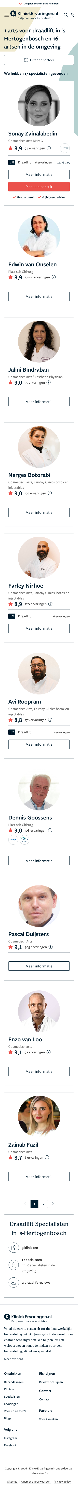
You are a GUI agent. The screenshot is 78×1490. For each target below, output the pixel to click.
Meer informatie (39, 174)
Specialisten (12, 1396)
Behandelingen (14, 1382)
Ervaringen (11, 1404)
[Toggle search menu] (66, 15)
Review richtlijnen (51, 1382)
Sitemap (12, 1481)
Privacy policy (62, 1481)
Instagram (10, 1438)
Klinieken (10, 1389)
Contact (44, 1399)
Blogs (7, 1418)
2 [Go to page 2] (44, 1204)
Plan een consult (39, 186)
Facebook (10, 1445)
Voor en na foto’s (15, 1411)
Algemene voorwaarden (36, 1481)
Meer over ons (13, 1359)
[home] (34, 15)
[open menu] (6, 15)
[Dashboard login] (72, 15)
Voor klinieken (48, 1419)
